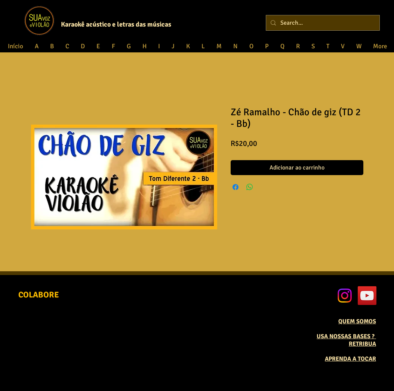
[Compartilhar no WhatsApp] (249, 187)
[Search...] (322, 22)
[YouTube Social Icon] (367, 295)
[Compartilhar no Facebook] (235, 187)
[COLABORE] (38, 295)
